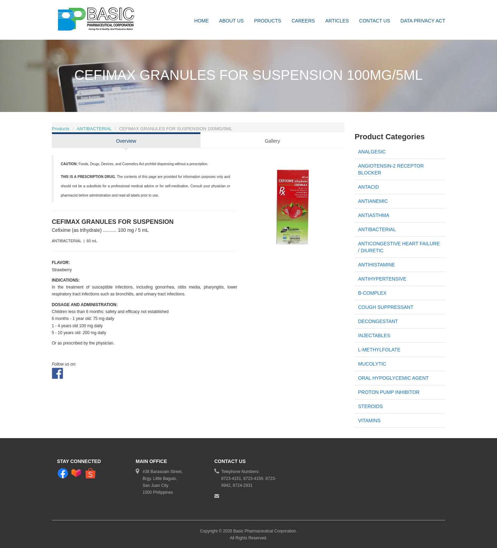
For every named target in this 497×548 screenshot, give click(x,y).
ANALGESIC (372, 151)
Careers (303, 20)
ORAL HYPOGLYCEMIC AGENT (393, 378)
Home (201, 20)
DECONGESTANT (378, 321)
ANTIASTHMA (373, 215)
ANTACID (368, 187)
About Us (231, 20)
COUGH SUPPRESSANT (385, 307)
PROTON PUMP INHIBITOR (389, 392)
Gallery (272, 141)
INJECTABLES (374, 335)
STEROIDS (370, 406)
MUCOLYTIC (372, 364)
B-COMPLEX (372, 293)
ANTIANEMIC (373, 201)
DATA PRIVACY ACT (422, 20)
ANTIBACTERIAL (94, 128)
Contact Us (374, 20)
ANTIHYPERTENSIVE (382, 279)
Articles (337, 20)
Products (267, 20)
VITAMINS (369, 420)
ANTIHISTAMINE (376, 264)
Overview (126, 141)
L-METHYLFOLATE (379, 349)
